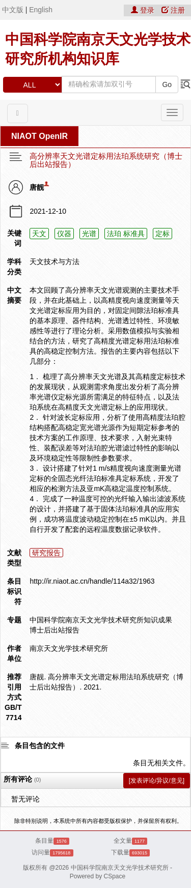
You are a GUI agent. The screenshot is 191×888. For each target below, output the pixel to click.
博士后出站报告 (54, 630)
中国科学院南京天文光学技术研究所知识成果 (101, 620)
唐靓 (37, 187)
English (40, 10)
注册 (173, 10)
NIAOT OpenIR (39, 136)
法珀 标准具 (126, 234)
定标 (162, 234)
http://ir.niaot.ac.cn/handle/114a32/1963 (92, 581)
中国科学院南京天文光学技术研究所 (120, 867)
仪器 (64, 234)
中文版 (12, 10)
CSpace (115, 876)
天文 (39, 234)
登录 (143, 10)
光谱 (89, 234)
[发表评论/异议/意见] (156, 780)
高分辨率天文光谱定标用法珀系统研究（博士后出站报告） (106, 160)
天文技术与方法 (54, 261)
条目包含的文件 (40, 745)
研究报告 (46, 553)
